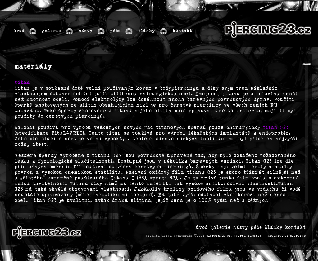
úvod (202, 227)
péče (256, 227)
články (274, 227)
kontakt (295, 227)
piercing (298, 236)
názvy (240, 227)
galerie (220, 227)
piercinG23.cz (218, 236)
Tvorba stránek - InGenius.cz (261, 236)
